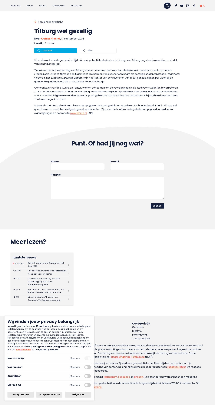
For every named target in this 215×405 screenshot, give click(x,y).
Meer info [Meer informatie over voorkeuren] (75, 367)
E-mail (114, 161)
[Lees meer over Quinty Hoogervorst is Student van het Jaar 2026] (41, 265)
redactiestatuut (176, 367)
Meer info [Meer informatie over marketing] (75, 385)
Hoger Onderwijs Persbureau (128, 357)
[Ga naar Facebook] (176, 6)
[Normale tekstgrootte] (201, 5)
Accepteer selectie (49, 394)
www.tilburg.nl (78, 113)
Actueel (15, 5)
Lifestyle (137, 331)
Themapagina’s (141, 338)
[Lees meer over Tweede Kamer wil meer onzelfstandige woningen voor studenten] (41, 272)
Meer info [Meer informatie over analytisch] (75, 376)
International (139, 334)
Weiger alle (78, 394)
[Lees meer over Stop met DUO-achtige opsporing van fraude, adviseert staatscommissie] (41, 291)
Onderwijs (138, 327)
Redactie (76, 5)
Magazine (58, 5)
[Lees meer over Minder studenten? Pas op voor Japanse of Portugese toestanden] (41, 298)
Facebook (124, 377)
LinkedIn (138, 377)
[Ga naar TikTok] (194, 6)
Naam (55, 161)
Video (42, 5)
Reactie (56, 174)
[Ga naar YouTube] (182, 6)
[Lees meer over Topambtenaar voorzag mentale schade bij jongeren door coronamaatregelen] (41, 281)
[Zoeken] (167, 5)
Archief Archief (50, 38)
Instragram (110, 377)
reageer (47, 50)
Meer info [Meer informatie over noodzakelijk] (75, 358)
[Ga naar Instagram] (188, 6)
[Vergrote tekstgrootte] (204, 5)
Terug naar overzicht (50, 22)
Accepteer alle (21, 394)
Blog (30, 5)
